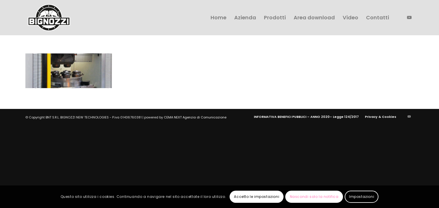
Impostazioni (361, 196)
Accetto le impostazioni (256, 196)
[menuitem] (218, 17)
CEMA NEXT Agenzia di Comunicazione (195, 117)
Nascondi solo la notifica (314, 196)
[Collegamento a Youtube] (409, 17)
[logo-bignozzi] (49, 17)
